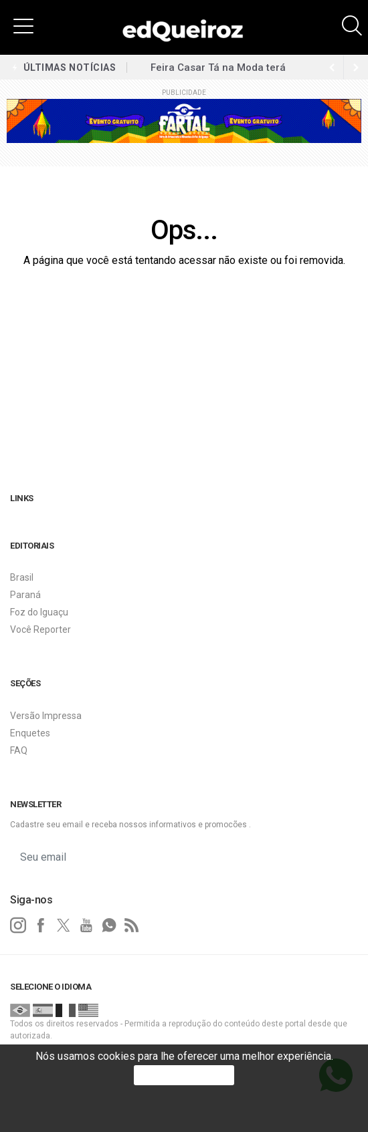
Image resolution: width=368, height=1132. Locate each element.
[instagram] (18, 925)
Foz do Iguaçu (39, 612)
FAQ (18, 750)
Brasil (21, 577)
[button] (23, 25)
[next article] (332, 67)
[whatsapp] (109, 925)
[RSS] (132, 925)
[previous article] (356, 67)
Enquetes (30, 733)
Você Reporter (40, 629)
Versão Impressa (46, 715)
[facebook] (41, 925)
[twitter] (64, 925)
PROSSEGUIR (184, 1075)
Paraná (25, 594)
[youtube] (86, 925)
